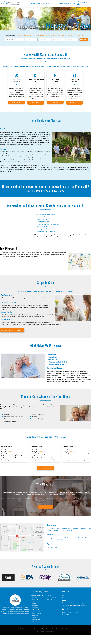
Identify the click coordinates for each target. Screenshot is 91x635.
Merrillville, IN (49, 595)
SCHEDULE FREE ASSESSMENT (12, 330)
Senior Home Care (42, 231)
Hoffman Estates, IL (31, 35)
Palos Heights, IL (36, 613)
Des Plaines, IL (62, 35)
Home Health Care (42, 219)
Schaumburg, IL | (21, 35)
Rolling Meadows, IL (43, 35)
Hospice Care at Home (43, 221)
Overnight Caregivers (43, 226)
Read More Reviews (45, 468)
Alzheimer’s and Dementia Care (46, 214)
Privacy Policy (66, 629)
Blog (73, 3)
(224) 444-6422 (82, 3)
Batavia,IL (34, 597)
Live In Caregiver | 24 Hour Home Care (48, 224)
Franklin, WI (48, 599)
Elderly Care (52, 231)
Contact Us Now (45, 507)
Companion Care (42, 217)
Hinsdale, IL (34, 605)
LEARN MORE (16, 102)
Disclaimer (74, 629)
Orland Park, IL (35, 611)
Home (33, 3)
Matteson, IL (34, 607)
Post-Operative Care (43, 229)
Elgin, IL (33, 603)
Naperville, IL (35, 609)
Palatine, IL (71, 35)
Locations (53, 3)
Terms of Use (55, 629)
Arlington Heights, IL (37, 595)
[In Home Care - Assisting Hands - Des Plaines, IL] (10, 3)
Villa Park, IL (35, 621)
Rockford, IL (34, 617)
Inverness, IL (53, 35)
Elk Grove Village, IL (80, 35)
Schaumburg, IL (35, 619)
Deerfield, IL (34, 601)
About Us (60, 3)
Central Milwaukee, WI (51, 597)
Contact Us (67, 3)
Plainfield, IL (34, 615)
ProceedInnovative (50, 631)
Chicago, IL (34, 599)
